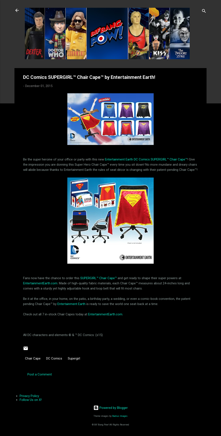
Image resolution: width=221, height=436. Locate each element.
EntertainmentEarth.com (40, 283)
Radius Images (120, 416)
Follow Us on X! (31, 400)
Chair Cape (33, 358)
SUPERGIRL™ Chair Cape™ (98, 278)
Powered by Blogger (110, 408)
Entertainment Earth (71, 304)
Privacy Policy (29, 396)
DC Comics (54, 358)
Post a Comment (39, 374)
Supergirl (74, 358)
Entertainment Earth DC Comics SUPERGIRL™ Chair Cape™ (146, 159)
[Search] (204, 11)
